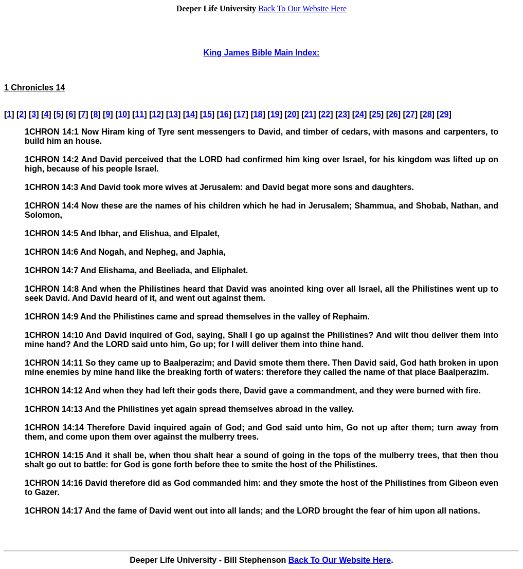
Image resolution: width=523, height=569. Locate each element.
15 (207, 114)
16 (224, 114)
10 (122, 114)
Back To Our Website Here (302, 8)
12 (156, 114)
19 (275, 114)
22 (325, 114)
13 (173, 114)
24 (359, 114)
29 (444, 114)
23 (342, 114)
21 (308, 114)
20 (292, 114)
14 (190, 114)
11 (139, 114)
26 (393, 114)
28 (427, 114)
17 (241, 114)
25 (376, 114)
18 (258, 114)
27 (410, 114)
